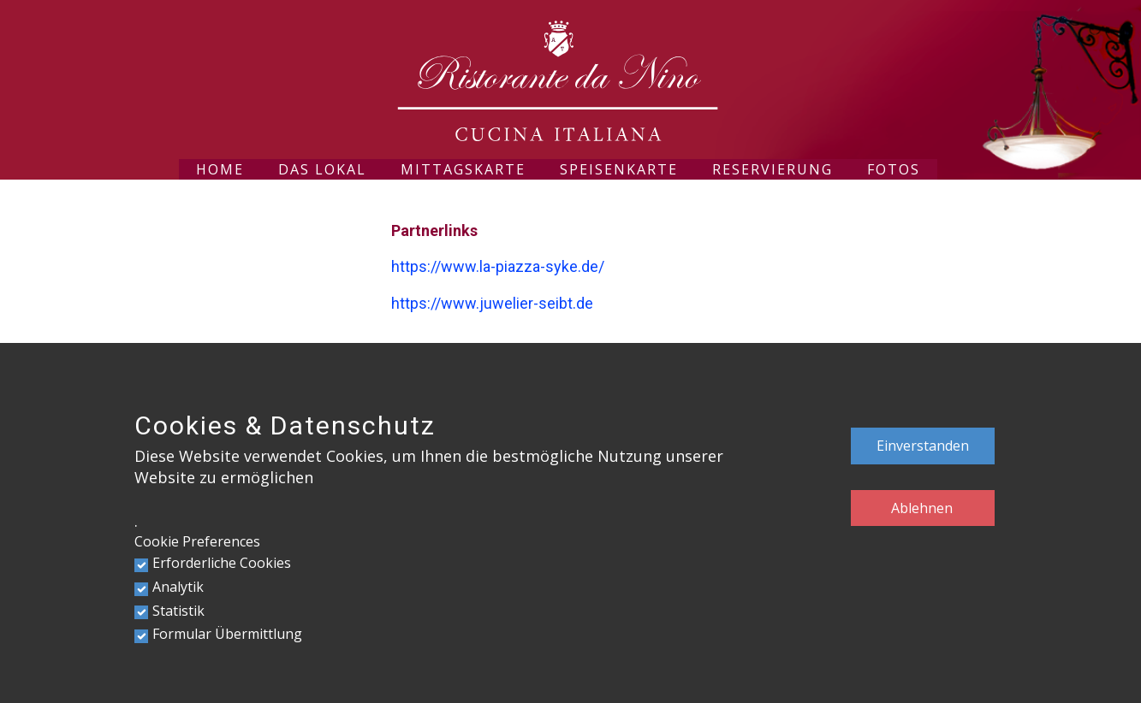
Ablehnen (922, 508)
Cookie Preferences (197, 541)
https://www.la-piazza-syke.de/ (497, 266)
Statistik (178, 610)
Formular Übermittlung (227, 633)
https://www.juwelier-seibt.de (492, 303)
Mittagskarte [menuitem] (463, 169)
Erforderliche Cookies (221, 562)
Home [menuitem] (220, 169)
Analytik (178, 586)
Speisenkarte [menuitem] (619, 169)
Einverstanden (923, 445)
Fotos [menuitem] (893, 169)
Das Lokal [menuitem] (322, 169)
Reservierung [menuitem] (772, 169)
